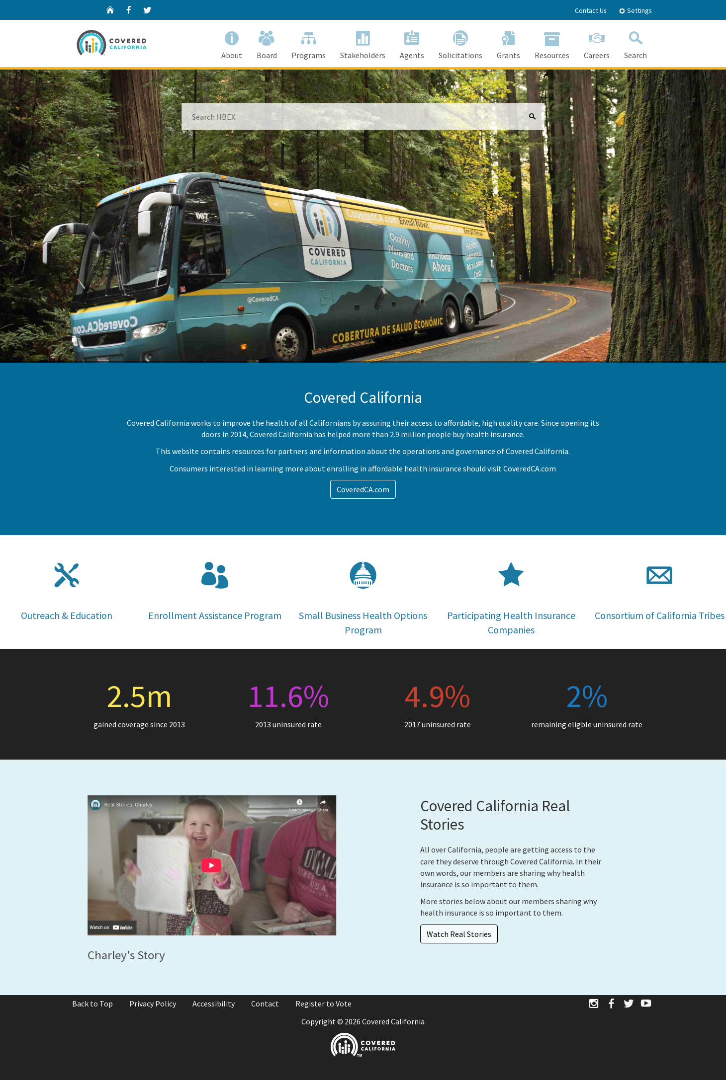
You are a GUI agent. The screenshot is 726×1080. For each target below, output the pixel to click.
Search (635, 43)
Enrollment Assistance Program (215, 584)
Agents (411, 43)
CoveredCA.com (363, 489)
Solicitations (460, 43)
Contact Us (591, 10)
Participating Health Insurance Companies (511, 591)
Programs (308, 43)
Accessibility (213, 1003)
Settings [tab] (635, 10)
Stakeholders (362, 43)
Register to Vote (323, 1003)
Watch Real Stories (459, 934)
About (231, 43)
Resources (551, 43)
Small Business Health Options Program (363, 591)
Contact (265, 1003)
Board (266, 43)
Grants (508, 43)
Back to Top (92, 1003)
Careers (596, 43)
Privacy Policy (152, 1003)
